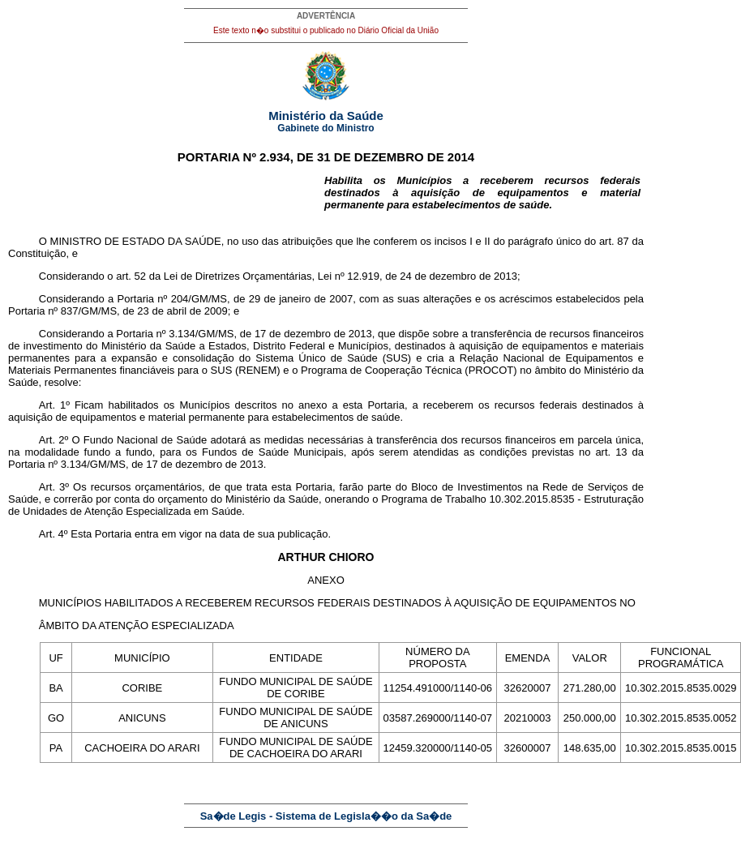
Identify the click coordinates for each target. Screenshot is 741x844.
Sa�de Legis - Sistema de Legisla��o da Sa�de (326, 816)
